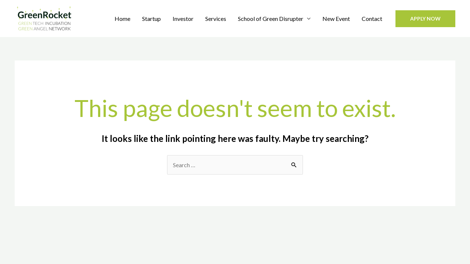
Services (215, 18)
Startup (151, 18)
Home (122, 18)
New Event (336, 18)
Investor (183, 18)
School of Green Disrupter (270, 18)
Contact (372, 18)
